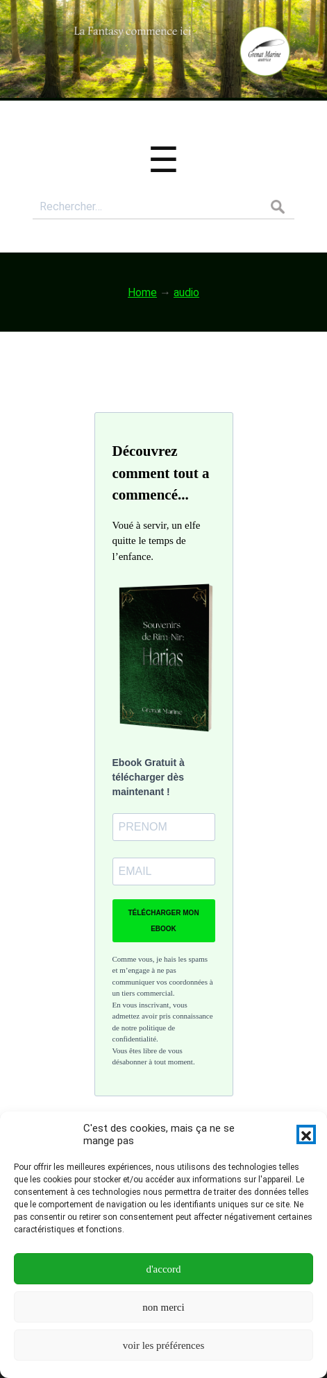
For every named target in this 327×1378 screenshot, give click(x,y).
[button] (306, 1134)
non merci (163, 1307)
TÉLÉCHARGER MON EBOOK (163, 921)
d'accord (163, 1269)
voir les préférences (163, 1345)
